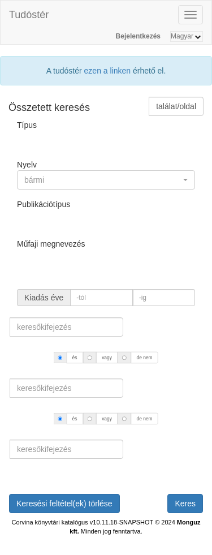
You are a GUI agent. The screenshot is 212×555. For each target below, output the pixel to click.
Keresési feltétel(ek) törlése (64, 503)
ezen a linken (107, 70)
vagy (107, 357)
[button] (106, 180)
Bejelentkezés (138, 36)
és (75, 357)
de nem (145, 357)
